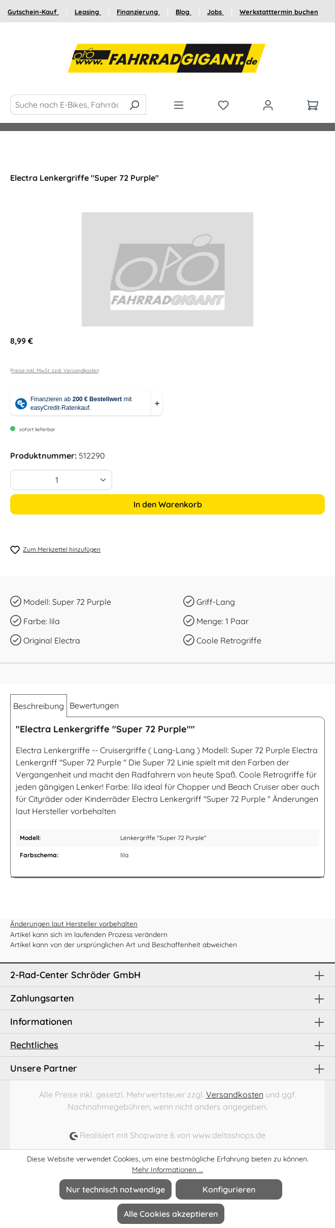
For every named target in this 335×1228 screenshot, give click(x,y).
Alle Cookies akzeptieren (171, 1214)
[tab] (38, 706)
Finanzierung (138, 12)
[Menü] (178, 104)
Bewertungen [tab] (94, 705)
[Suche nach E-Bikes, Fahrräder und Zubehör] (66, 104)
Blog (183, 12)
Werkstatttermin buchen (279, 12)
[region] (167, 269)
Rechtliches (34, 1045)
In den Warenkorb (167, 504)
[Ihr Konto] (268, 104)
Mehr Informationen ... (167, 1169)
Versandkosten (234, 1094)
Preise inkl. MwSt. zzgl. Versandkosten (54, 370)
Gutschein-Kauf (33, 12)
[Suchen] (134, 104)
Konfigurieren (229, 1189)
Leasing (88, 12)
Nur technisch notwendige (115, 1189)
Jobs (215, 12)
